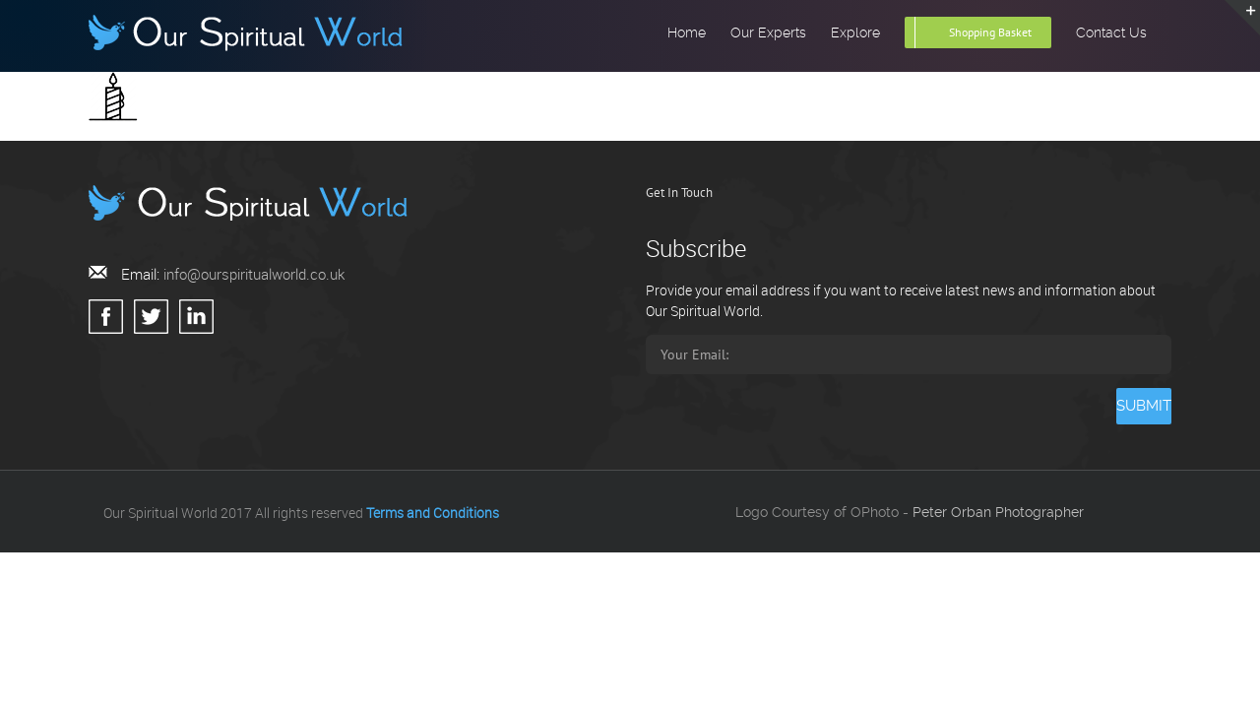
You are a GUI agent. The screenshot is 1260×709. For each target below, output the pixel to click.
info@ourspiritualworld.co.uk (254, 274)
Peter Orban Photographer (998, 512)
